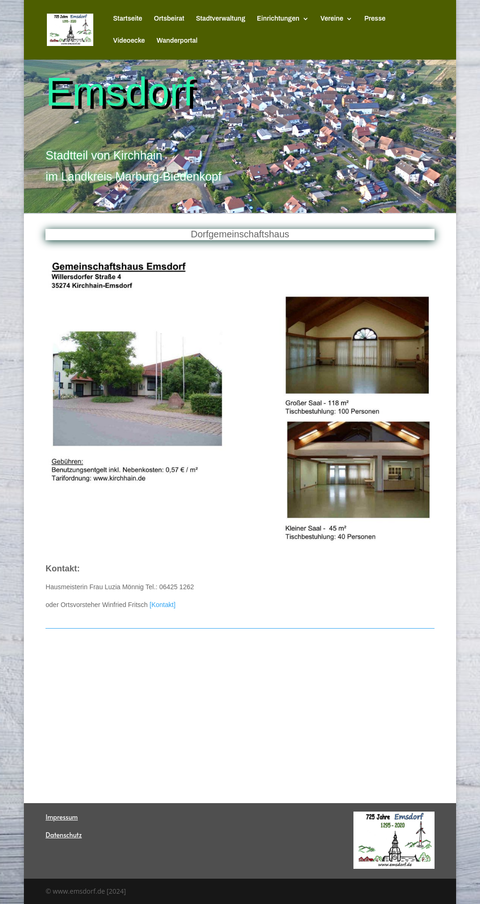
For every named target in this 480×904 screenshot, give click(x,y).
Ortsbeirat (169, 18)
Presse (374, 18)
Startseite (127, 18)
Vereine (332, 18)
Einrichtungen (278, 18)
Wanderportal (177, 41)
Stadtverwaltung (220, 18)
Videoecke (129, 41)
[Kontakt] (162, 604)
